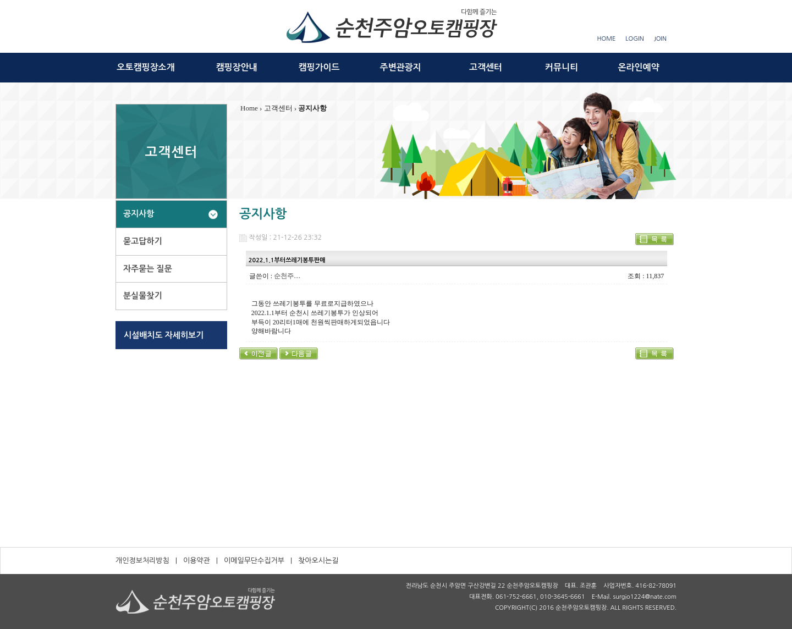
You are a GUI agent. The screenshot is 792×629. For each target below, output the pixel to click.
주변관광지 (400, 67)
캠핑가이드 (318, 67)
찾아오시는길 (318, 560)
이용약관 (196, 560)
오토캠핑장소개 (145, 67)
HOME (606, 39)
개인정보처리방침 (142, 560)
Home (249, 108)
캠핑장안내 (236, 67)
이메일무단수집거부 (254, 560)
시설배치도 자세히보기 (164, 335)
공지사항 (138, 213)
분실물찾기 (142, 295)
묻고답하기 (142, 241)
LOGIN (634, 39)
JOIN (660, 39)
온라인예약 (638, 67)
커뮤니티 (561, 67)
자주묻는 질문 (147, 268)
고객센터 (485, 67)
